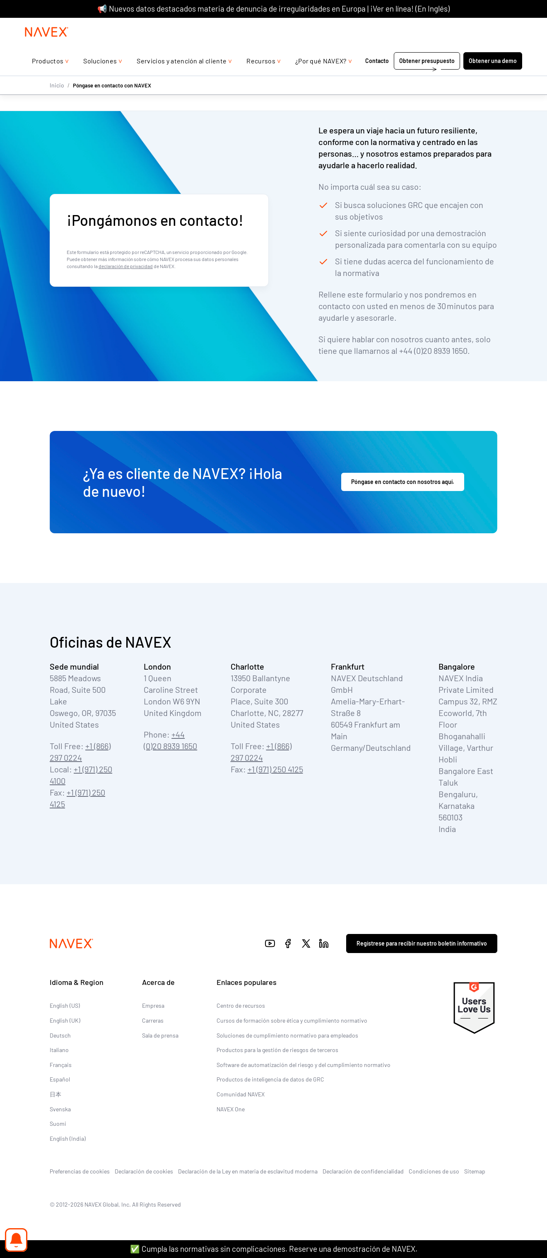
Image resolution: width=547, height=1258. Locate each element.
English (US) (65, 1005)
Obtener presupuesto (427, 77)
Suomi (58, 1123)
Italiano (59, 1049)
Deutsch (60, 1034)
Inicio (57, 101)
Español (60, 1079)
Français (61, 1064)
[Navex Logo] (47, 48)
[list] (500, 26)
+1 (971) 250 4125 (275, 769)
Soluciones (100, 77)
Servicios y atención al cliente (182, 77)
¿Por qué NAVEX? (321, 77)
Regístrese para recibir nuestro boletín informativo (422, 943)
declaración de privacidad (126, 266)
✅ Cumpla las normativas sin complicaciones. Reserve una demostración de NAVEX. (273, 1248)
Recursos (260, 77)
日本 (55, 1094)
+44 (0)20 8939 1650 (440, 25)
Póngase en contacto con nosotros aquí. (402, 481)
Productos (47, 77)
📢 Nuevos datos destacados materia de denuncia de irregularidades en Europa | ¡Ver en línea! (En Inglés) (273, 8)
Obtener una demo (493, 77)
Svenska (60, 1108)
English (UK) (65, 1020)
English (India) (68, 1138)
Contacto (377, 77)
